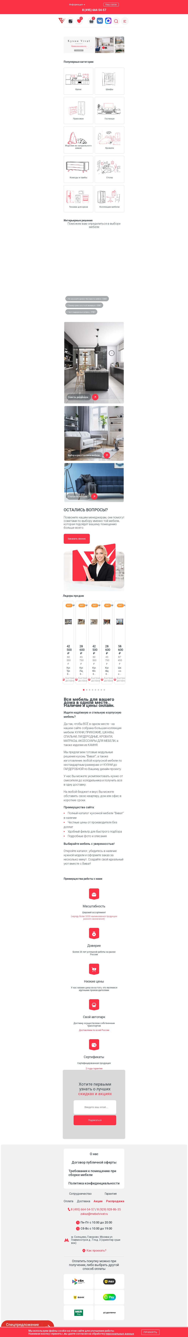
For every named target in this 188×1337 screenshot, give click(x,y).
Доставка (83, 1201)
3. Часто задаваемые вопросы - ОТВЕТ (80, 312)
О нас (94, 1154)
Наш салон (111, 4)
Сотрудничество (80, 1193)
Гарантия (111, 1193)
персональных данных (120, 1333)
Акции (98, 1201)
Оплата (68, 1201)
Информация (77, 4)
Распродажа (115, 1201)
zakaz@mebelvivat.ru (94, 1214)
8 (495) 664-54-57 (94, 10)
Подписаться (95, 1120)
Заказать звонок (77, 538)
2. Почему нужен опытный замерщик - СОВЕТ (83, 305)
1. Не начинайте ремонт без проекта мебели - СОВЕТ (86, 299)
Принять (150, 1332)
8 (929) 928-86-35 (109, 1209)
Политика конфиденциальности (94, 1183)
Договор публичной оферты (94, 1162)
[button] (87, 47)
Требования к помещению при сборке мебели (92, 1173)
